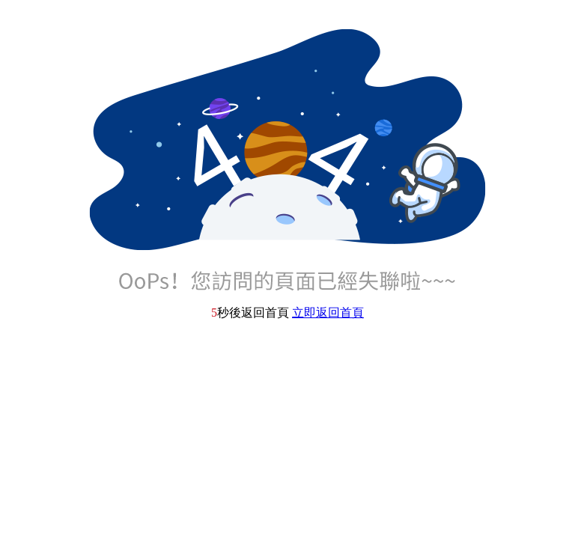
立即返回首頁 (328, 312)
